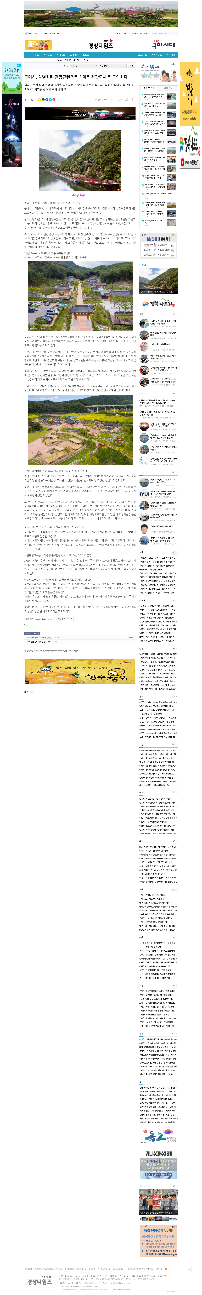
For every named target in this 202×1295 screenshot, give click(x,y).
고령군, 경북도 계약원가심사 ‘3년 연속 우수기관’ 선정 (159, 1213)
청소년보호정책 (118, 1269)
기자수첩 (85, 60)
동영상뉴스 (156, 54)
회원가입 (127, 33)
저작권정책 (149, 1269)
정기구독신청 (81, 1269)
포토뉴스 (142, 54)
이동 (131, 66)
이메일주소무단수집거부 (134, 1269)
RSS (167, 1269)
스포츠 (86, 54)
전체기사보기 (144, 33)
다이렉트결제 (69, 1269)
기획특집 (61, 54)
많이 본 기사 (149, 88)
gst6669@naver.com (43, 619)
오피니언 (74, 54)
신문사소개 (28, 1269)
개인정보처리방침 (104, 1269)
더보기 (173, 314)
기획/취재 (68, 60)
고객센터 (159, 1269)
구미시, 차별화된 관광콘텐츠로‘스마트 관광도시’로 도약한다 (76, 77)
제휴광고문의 (48, 1269)
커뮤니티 (170, 54)
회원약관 (92, 1269)
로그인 (119, 33)
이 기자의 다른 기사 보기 (63, 619)
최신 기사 (168, 88)
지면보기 (135, 33)
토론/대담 (77, 60)
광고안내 (38, 1269)
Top (188, 1269)
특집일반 (59, 60)
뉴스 (37, 54)
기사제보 (59, 1269)
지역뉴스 (47, 54)
